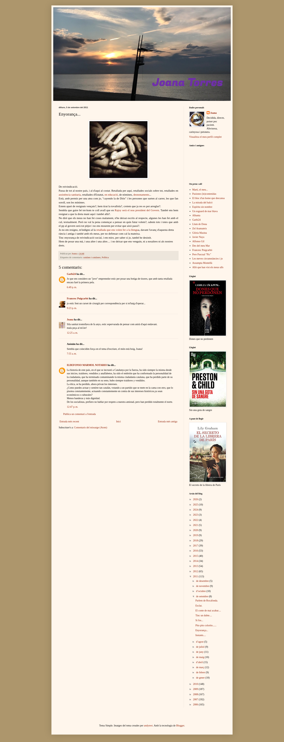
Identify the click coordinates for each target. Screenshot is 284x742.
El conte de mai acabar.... (208, 610)
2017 (196, 545)
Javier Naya (198, 237)
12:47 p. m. (72, 406)
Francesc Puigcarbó (77, 298)
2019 (196, 535)
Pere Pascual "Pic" (201, 254)
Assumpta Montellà (202, 263)
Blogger (180, 725)
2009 (196, 689)
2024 (196, 509)
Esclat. (198, 605)
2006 (196, 704)
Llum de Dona (199, 224)
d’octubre (201, 591)
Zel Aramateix (199, 228)
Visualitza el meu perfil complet (205, 137)
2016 (196, 550)
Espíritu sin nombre (202, 207)
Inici (118, 421)
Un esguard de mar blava (205, 211)
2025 (196, 504)
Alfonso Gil (198, 241)
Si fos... (199, 620)
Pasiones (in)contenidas (204, 193)
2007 (196, 699)
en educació (111, 194)
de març (200, 667)
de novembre (203, 586)
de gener (200, 677)
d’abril (199, 662)
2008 (196, 694)
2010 (196, 684)
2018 (196, 540)
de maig (200, 657)
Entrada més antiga (167, 421)
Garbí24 (71, 274)
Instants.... (200, 635)
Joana (70, 319)
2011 (196, 576)
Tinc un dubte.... (203, 615)
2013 (196, 566)
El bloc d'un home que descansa (208, 198)
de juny (200, 652)
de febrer (201, 672)
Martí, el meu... (200, 189)
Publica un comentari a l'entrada (79, 414)
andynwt (148, 725)
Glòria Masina (199, 232)
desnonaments (141, 194)
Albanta (196, 215)
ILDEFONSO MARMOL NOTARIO (87, 365)
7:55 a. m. (72, 353)
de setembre (202, 596)
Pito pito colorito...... (205, 625)
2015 (196, 556)
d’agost (200, 641)
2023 (196, 514)
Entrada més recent (69, 421)
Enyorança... (201, 630)
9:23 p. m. (72, 308)
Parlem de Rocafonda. (206, 600)
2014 (196, 561)
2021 (196, 525)
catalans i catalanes (92, 257)
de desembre (202, 581)
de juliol (200, 646)
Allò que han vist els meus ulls (208, 267)
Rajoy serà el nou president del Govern (137, 210)
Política (105, 257)
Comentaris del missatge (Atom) (90, 427)
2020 (196, 530)
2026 (196, 499)
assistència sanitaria (70, 194)
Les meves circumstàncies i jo (207, 258)
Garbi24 (196, 219)
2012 (196, 571)
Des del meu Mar (201, 245)
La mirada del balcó (202, 202)
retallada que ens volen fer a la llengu (117, 229)
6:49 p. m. (72, 287)
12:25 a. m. (72, 332)
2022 (196, 520)
